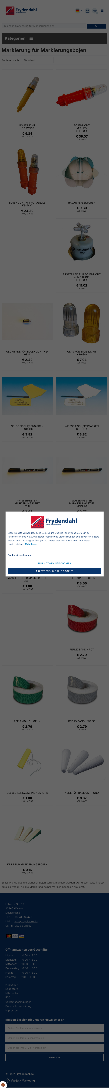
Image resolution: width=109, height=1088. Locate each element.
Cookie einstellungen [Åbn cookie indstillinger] (19, 555)
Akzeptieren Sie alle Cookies (54, 571)
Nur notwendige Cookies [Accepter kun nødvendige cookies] (54, 563)
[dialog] (54, 544)
